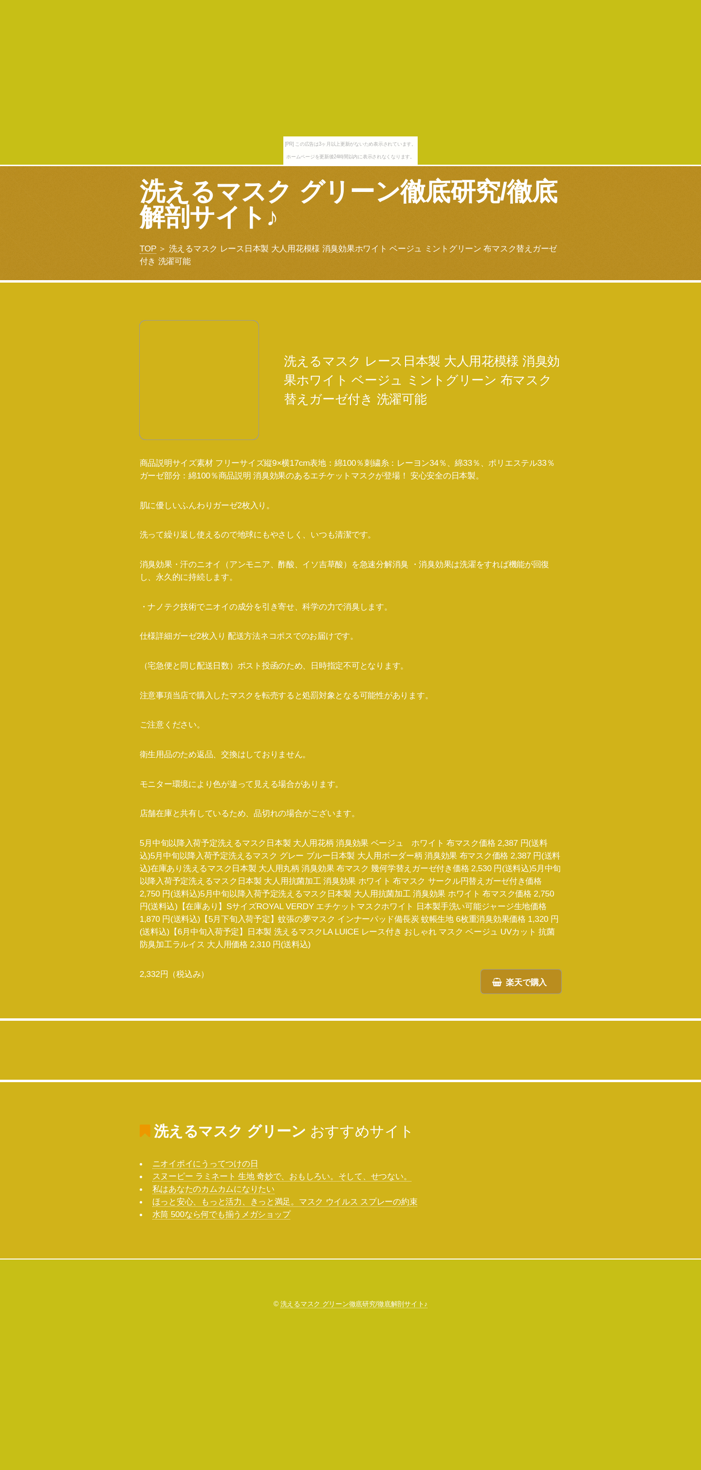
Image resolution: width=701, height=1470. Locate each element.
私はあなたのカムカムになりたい (213, 1189)
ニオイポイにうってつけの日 (205, 1163)
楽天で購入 (526, 982)
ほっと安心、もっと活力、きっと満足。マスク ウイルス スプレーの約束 (285, 1201)
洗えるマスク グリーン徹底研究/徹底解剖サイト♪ (348, 204)
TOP (148, 248)
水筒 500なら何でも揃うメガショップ (221, 1214)
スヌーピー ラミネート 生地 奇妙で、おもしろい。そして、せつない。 (282, 1176)
